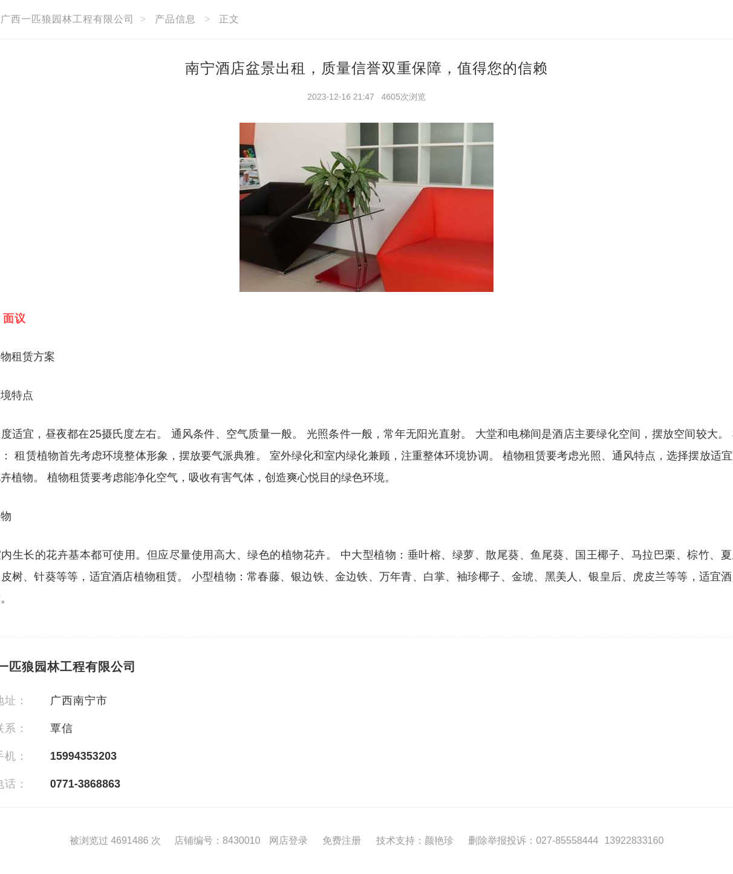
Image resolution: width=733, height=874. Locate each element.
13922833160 (633, 840)
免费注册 (341, 840)
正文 (229, 19)
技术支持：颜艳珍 (415, 840)
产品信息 (175, 19)
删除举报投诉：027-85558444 (533, 840)
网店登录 (288, 840)
